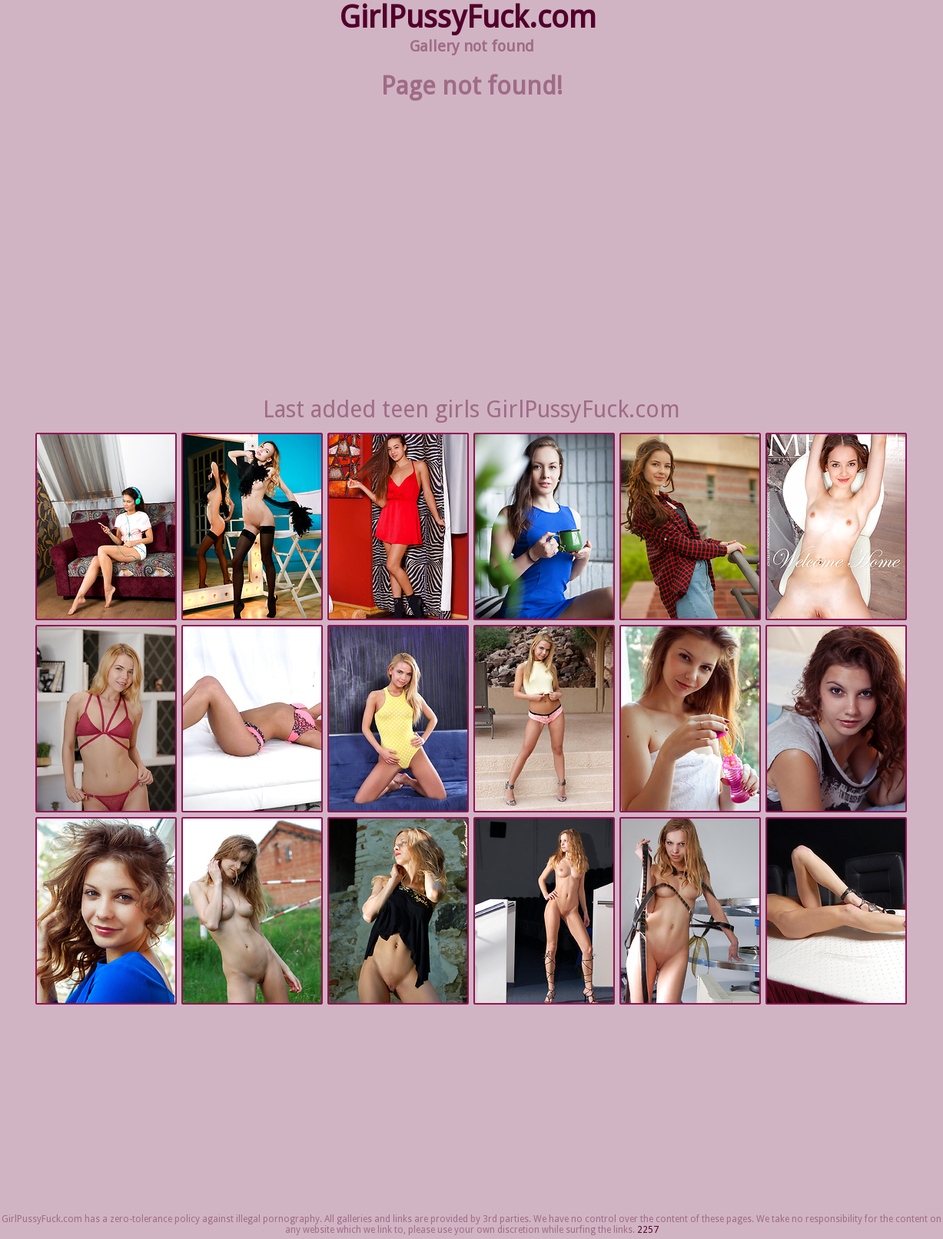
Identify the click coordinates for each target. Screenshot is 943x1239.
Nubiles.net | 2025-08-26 (106, 719)
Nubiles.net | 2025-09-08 (106, 527)
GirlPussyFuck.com (468, 17)
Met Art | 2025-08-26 (690, 719)
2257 (648, 1229)
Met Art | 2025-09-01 (690, 527)
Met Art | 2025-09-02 (252, 527)
